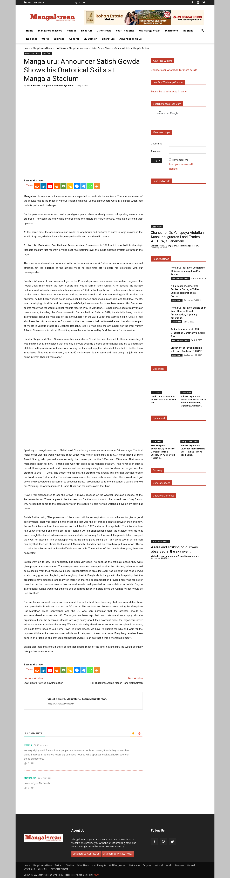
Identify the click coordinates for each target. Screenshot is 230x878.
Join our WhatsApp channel (168, 82)
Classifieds (176, 322)
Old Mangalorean (149, 30)
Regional (188, 30)
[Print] (57, 186)
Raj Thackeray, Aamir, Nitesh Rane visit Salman (117, 682)
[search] (175, 113)
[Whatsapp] (90, 186)
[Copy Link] (70, 186)
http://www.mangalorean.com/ (61, 704)
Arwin (96, 874)
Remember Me (180, 159)
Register (173, 168)
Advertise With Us (130, 38)
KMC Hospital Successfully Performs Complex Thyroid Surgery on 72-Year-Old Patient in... (163, 451)
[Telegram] (83, 186)
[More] (97, 186)
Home (29, 30)
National (31, 38)
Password (156, 151)
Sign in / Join (79, 2)
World (45, 38)
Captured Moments (163, 495)
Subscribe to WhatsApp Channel (169, 91)
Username (156, 143)
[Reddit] (37, 186)
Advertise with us (162, 60)
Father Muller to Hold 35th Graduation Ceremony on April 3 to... (188, 333)
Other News (104, 30)
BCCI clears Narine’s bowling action (43, 682)
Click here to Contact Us (86, 853)
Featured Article (161, 181)
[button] (202, 31)
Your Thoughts (125, 30)
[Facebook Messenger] (77, 186)
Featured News (161, 259)
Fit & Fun (86, 30)
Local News (60, 48)
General (74, 38)
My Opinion (90, 38)
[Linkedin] (43, 186)
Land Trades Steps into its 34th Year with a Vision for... (163, 399)
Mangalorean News (50, 30)
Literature (108, 38)
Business (58, 38)
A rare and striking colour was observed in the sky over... (174, 549)
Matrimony (172, 30)
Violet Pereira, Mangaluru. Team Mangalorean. (51, 85)
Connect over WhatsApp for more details (174, 70)
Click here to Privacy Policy (117, 853)
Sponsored (159, 418)
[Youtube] (50, 186)
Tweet (29, 185)
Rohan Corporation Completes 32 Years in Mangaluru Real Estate (188, 271)
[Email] (63, 186)
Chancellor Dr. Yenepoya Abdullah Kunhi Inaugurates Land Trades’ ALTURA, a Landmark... (177, 237)
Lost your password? (181, 164)
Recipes (71, 30)
